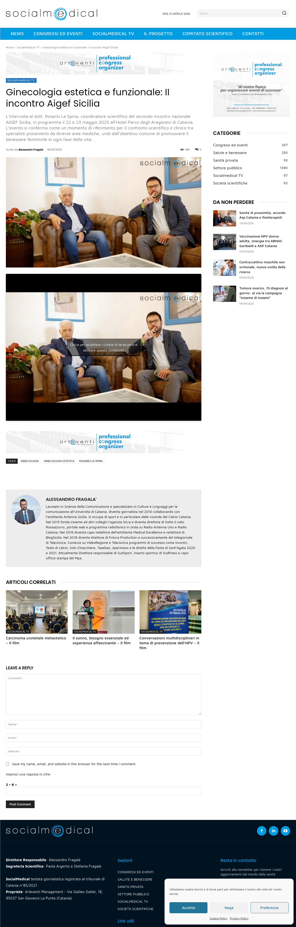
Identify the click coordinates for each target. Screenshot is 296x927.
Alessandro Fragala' (31, 149)
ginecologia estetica (59, 461)
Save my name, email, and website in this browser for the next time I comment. (74, 764)
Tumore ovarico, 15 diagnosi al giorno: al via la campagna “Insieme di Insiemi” (263, 293)
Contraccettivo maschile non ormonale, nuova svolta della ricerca (262, 267)
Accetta (188, 908)
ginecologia (30, 461)
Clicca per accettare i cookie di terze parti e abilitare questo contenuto (103, 347)
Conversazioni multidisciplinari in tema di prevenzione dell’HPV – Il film (169, 643)
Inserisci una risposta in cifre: (28, 774)
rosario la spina (91, 461)
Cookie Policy (218, 918)
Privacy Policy (239, 918)
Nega (229, 908)
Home (10, 47)
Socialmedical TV (28, 47)
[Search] (284, 13)
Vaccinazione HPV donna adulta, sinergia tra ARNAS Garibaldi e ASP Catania (260, 241)
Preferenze (269, 908)
